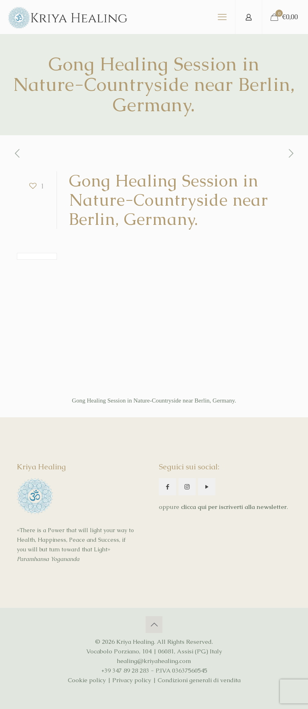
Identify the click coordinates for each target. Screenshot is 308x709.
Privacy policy (131, 680)
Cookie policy (87, 680)
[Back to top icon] (154, 624)
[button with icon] (167, 486)
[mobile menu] (222, 17)
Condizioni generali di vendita (199, 680)
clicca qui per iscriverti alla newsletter (234, 507)
